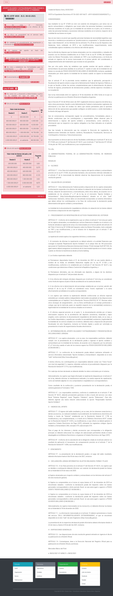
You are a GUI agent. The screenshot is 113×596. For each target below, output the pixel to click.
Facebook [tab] (84, 576)
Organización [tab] (18, 572)
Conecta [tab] (84, 564)
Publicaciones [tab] (18, 580)
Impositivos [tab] (40, 568)
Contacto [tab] (84, 568)
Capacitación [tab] (63, 564)
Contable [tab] (39, 572)
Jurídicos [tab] (39, 576)
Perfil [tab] (16, 568)
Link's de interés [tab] (86, 572)
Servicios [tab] (40, 564)
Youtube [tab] (84, 580)
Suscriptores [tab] (62, 572)
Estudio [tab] (17, 564)
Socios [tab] (16, 576)
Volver (6, 2)
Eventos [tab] (61, 568)
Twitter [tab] (84, 584)
